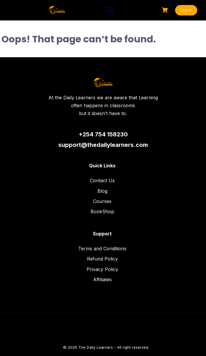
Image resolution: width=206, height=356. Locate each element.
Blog (102, 191)
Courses (102, 201)
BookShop (102, 211)
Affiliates (102, 279)
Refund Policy (102, 259)
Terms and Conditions (102, 248)
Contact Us (102, 180)
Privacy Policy (102, 269)
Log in (186, 10)
